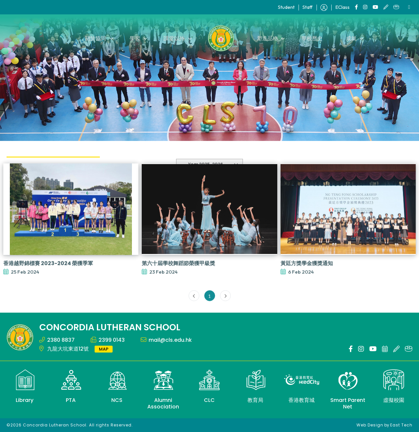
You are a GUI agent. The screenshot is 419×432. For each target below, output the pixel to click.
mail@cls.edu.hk (170, 340)
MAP (103, 349)
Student (286, 7)
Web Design (369, 425)
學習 (136, 38)
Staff (307, 7)
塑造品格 (267, 38)
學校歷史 (310, 38)
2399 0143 (112, 340)
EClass (342, 7)
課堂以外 (174, 38)
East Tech (401, 425)
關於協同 (98, 38)
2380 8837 (61, 340)
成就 (349, 38)
